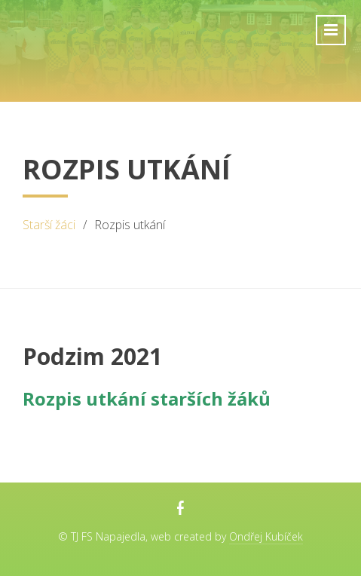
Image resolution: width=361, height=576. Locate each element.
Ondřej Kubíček (266, 536)
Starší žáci (49, 224)
